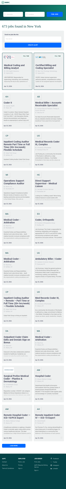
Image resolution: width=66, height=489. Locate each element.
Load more (14, 446)
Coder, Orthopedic (44, 219)
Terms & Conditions (8, 468)
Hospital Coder (43, 376)
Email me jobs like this (11, 34)
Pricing (20, 465)
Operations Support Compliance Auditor (14, 182)
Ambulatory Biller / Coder (48, 259)
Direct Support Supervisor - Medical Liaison (46, 183)
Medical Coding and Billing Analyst (14, 66)
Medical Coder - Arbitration (12, 221)
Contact (4, 462)
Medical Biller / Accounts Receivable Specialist (48, 104)
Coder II (8, 102)
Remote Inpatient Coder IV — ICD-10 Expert (47, 416)
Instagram (56, 465)
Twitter (55, 462)
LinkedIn (55, 468)
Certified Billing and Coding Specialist (46, 66)
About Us (5, 465)
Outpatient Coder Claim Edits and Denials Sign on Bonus (17, 340)
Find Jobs (54, 14)
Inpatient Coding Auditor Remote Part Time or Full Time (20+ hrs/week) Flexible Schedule (17, 145)
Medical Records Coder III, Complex (47, 143)
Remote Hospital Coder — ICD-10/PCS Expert (17, 416)
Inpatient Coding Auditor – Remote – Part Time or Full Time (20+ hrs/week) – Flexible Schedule (17, 302)
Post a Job (21, 462)
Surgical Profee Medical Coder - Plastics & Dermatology (16, 379)
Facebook (56, 458)
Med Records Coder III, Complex (47, 299)
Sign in (20, 468)
